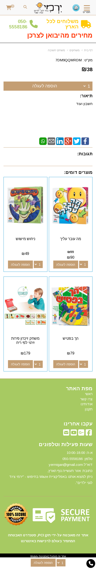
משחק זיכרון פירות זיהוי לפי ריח (25, 340)
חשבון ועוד (84, 104)
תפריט (86, 12)
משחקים (74, 50)
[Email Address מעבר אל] (66, 434)
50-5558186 (18, 24)
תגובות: (84, 154)
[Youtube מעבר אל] (74, 434)
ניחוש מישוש (25, 239)
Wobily (34, 556)
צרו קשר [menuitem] (86, 399)
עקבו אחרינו (78, 424)
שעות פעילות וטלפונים (65, 444)
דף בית (88, 50)
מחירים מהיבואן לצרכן (59, 35)
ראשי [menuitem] (88, 394)
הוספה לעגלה (44, 86)
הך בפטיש (70, 338)
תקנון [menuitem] (88, 409)
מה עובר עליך (70, 239)
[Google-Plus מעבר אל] (81, 434)
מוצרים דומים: (78, 172)
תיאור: (86, 96)
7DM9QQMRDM (68, 60)
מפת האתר (79, 388)
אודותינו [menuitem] (86, 404)
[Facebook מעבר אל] (89, 434)
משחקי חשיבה (56, 50)
